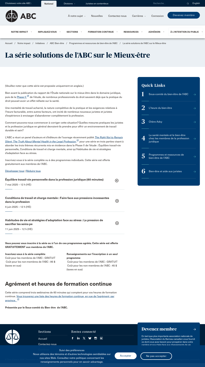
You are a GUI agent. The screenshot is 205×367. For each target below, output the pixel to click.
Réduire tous (33, 171)
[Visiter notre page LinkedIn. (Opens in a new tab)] (80, 337)
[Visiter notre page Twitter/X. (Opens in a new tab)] (86, 337)
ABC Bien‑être (57, 43)
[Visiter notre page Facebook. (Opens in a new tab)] (74, 337)
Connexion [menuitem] (157, 15)
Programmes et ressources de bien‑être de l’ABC (93, 43)
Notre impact (19, 31)
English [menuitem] (196, 3)
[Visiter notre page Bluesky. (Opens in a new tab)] (91, 337)
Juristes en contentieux (97, 3)
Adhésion (154, 31)
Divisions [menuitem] (69, 3)
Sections (72, 31)
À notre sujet (77, 15)
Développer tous (14, 171)
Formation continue (101, 31)
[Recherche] (167, 3)
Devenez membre (184, 15)
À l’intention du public (184, 31)
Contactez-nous (117, 15)
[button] (188, 3)
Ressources (131, 31)
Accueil (8, 43)
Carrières (139, 15)
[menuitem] (20, 31)
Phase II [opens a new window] (23, 97)
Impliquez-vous (47, 31)
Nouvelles (97, 15)
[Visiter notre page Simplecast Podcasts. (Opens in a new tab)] (101, 337)
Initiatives (40, 43)
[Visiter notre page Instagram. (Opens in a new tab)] (97, 337)
